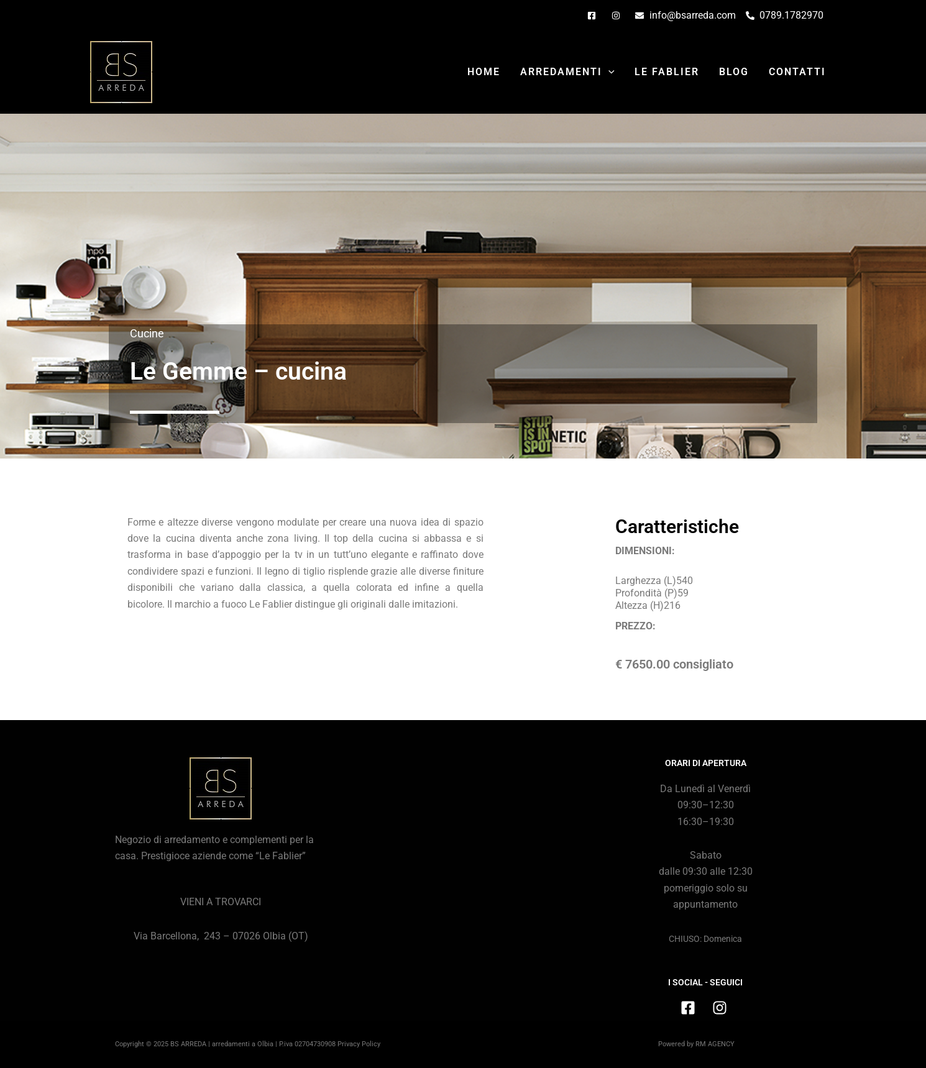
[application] (608, 72)
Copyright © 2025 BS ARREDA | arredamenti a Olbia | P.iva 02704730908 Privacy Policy (247, 1044)
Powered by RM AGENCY (696, 1044)
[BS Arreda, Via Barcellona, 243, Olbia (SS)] (463, 850)
